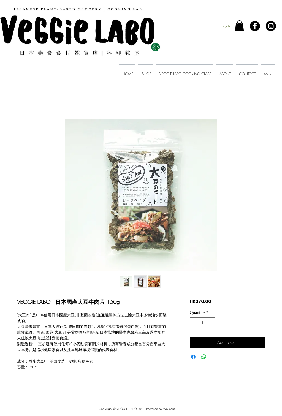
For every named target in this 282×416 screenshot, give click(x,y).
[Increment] (210, 323)
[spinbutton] (202, 323)
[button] (239, 25)
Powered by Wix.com (160, 409)
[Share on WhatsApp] (203, 357)
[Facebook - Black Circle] (255, 26)
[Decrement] (194, 323)
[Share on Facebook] (193, 357)
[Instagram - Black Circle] (271, 26)
